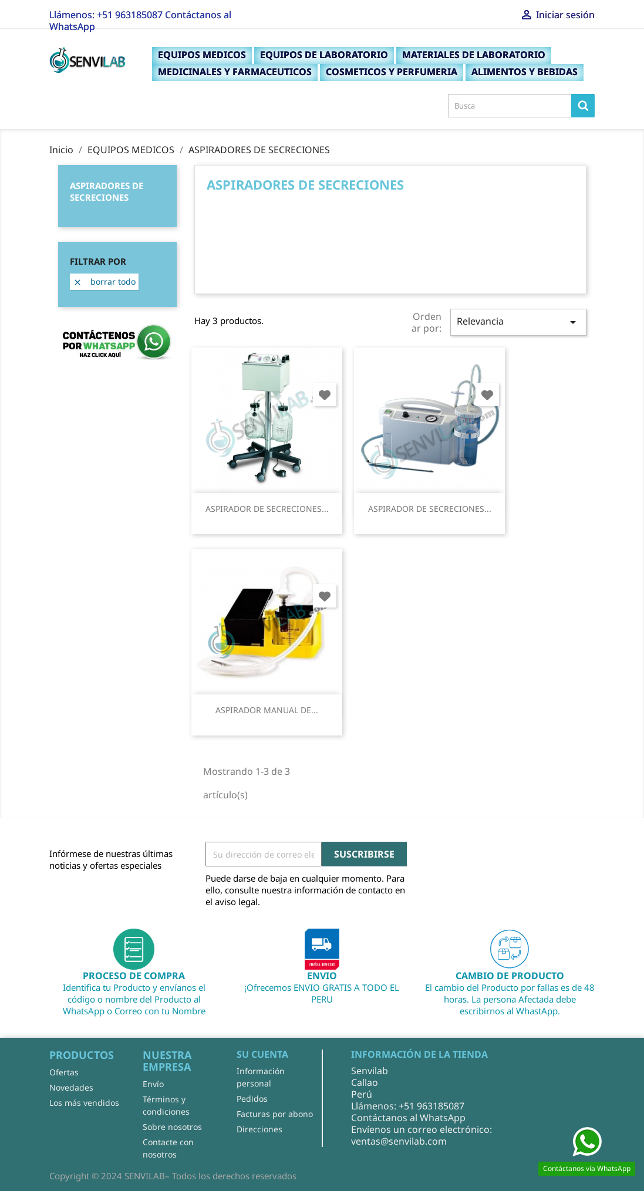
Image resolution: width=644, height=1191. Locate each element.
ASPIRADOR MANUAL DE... (266, 710)
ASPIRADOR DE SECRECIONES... (267, 508)
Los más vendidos (84, 1102)
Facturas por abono (275, 1113)
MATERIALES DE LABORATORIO (473, 54)
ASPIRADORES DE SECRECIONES (106, 191)
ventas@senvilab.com (399, 1141)
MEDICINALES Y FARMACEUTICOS (235, 71)
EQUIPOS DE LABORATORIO (324, 54)
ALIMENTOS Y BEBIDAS (524, 71)
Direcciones (259, 1129)
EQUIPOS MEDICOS (202, 54)
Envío (153, 1083)
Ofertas (64, 1072)
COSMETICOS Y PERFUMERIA (391, 71)
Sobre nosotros (172, 1126)
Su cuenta (262, 1054)
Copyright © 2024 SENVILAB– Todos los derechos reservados (172, 1176)
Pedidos (252, 1098)
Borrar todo (104, 281)
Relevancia (518, 322)
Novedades (71, 1087)
